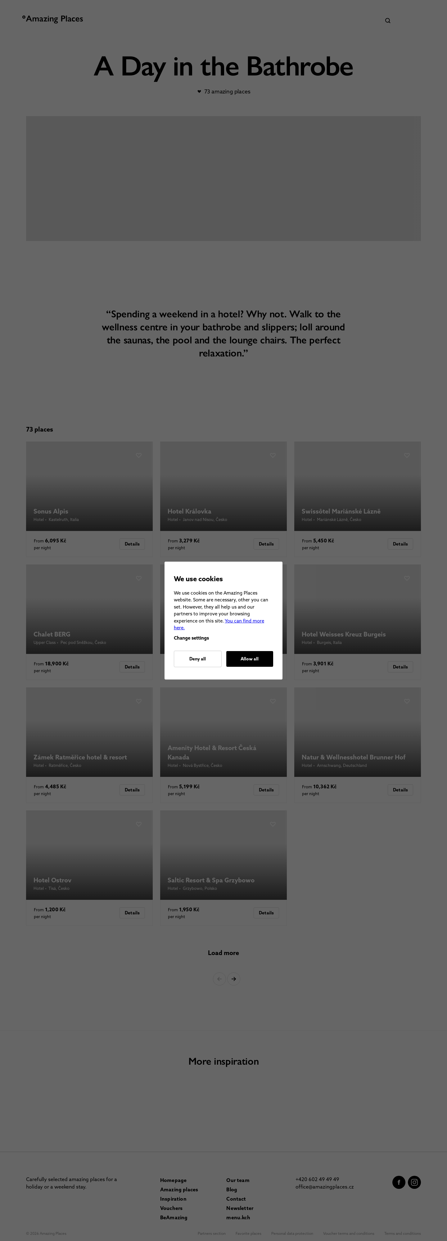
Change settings (191, 638)
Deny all (197, 659)
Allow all (250, 659)
